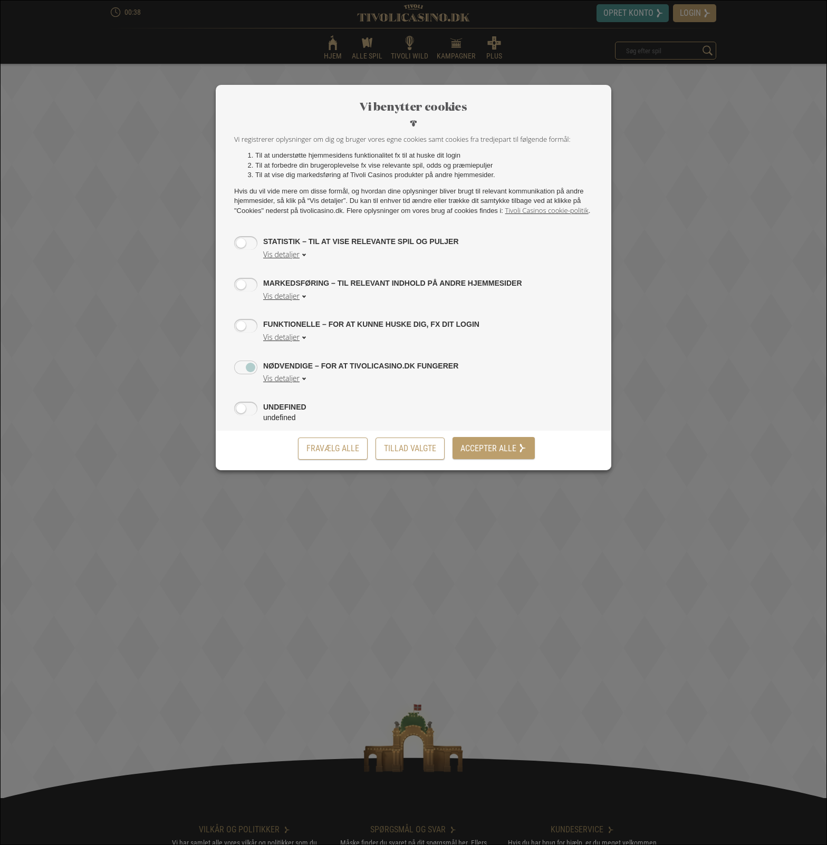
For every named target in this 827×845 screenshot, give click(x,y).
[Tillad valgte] (410, 449)
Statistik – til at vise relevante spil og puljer (361, 241)
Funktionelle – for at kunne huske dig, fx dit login (371, 324)
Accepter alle (493, 448)
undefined (284, 407)
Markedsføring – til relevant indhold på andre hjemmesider (392, 283)
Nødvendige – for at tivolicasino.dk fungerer (360, 366)
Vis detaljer (281, 254)
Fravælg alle (332, 448)
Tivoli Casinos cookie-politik (547, 210)
